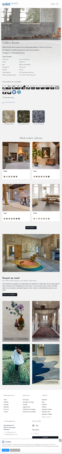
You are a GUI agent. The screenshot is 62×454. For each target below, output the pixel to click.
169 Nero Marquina (38, 117)
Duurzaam (15, 382)
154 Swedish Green (23, 117)
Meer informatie (15, 450)
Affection (44, 404)
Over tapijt (25, 400)
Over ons (6, 409)
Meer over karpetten (13, 293)
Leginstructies (26, 407)
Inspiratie (45, 339)
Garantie (25, 404)
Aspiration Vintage (47, 414)
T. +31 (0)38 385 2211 (10, 432)
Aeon (43, 402)
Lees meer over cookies (52, 446)
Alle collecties (30, 228)
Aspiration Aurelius (47, 409)
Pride (35, 213)
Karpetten (45, 382)
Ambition (44, 407)
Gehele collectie (47, 417)
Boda (5, 171)
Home (5, 400)
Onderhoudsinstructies (8, 102)
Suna (34, 171)
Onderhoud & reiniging (29, 409)
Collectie (15, 339)
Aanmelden (45, 437)
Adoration (44, 400)
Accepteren (6, 450)
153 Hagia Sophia (8, 117)
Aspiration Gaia (46, 412)
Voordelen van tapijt (28, 402)
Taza (5, 213)
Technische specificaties (29, 412)
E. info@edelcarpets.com (10, 434)
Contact (6, 412)
